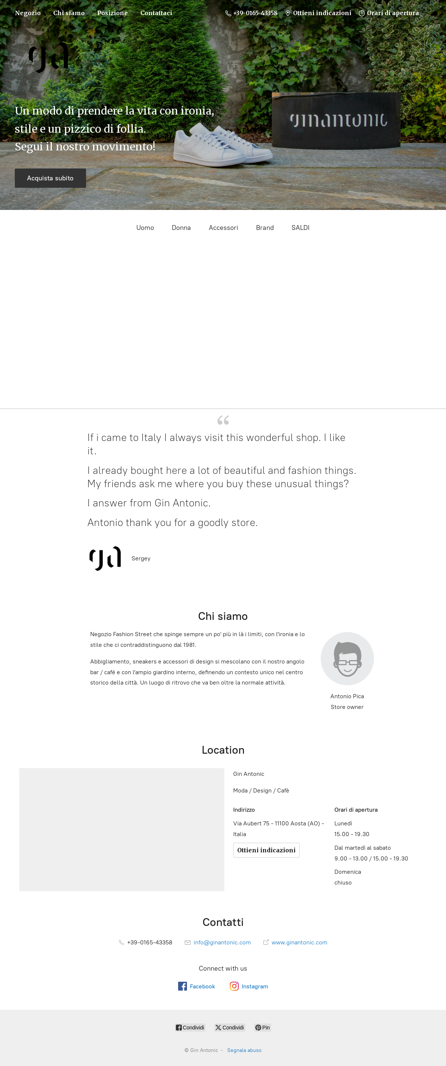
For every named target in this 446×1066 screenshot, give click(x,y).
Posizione (112, 13)
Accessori (223, 228)
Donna (181, 228)
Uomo (145, 228)
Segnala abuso (244, 1050)
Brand (265, 228)
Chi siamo (69, 13)
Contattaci (156, 13)
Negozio (28, 13)
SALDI (301, 228)
